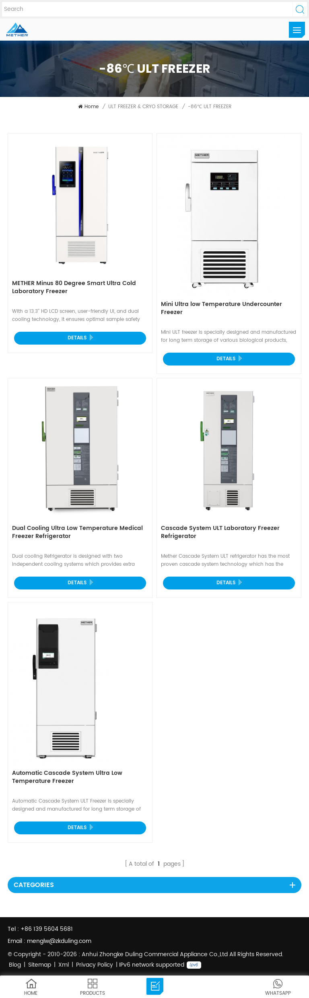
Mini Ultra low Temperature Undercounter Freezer (221, 308)
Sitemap (39, 964)
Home (88, 107)
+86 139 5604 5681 (47, 929)
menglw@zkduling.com (59, 941)
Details (77, 338)
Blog (15, 964)
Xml (63, 964)
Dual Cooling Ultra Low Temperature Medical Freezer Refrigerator (77, 532)
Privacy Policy (94, 964)
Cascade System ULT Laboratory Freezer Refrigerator (220, 532)
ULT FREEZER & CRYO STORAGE (143, 107)
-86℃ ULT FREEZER (209, 107)
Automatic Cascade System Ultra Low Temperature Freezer (67, 777)
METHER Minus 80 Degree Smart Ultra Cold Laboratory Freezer (74, 287)
